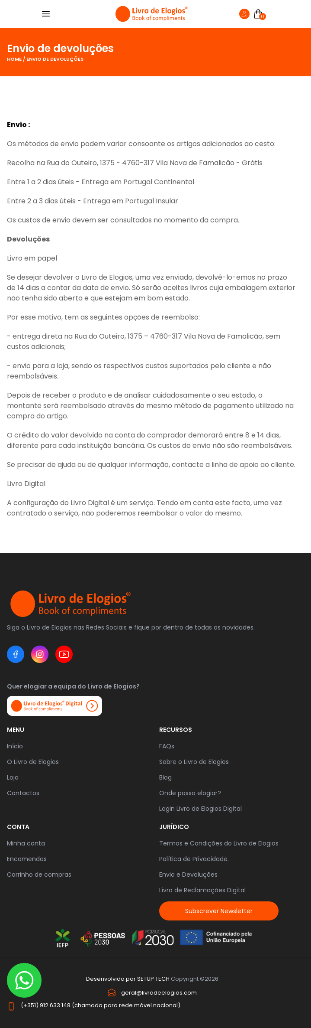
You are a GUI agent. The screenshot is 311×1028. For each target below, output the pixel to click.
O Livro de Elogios (33, 761)
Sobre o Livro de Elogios (194, 761)
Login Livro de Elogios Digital (200, 808)
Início (15, 746)
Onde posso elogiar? (190, 793)
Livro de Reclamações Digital (202, 890)
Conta (18, 826)
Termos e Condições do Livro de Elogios (219, 843)
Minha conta (26, 843)
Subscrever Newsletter (219, 911)
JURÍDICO (174, 826)
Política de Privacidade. (194, 859)
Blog (165, 777)
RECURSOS (175, 729)
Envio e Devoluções (188, 874)
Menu (15, 729)
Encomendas (27, 859)
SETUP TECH (153, 979)
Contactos (23, 793)
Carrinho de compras (39, 874)
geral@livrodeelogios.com (159, 993)
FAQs (166, 746)
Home (15, 58)
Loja (13, 777)
